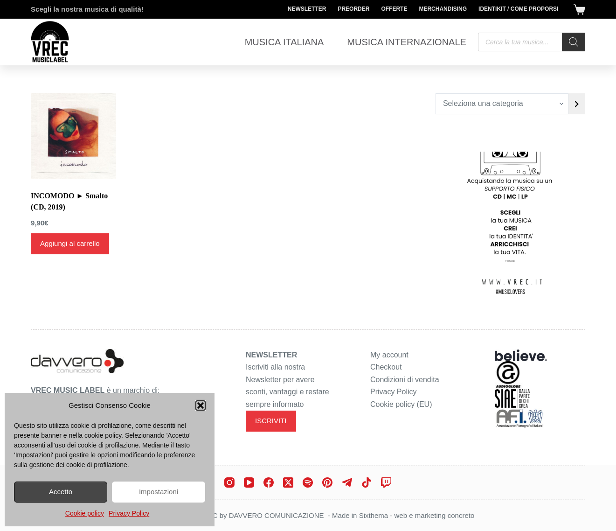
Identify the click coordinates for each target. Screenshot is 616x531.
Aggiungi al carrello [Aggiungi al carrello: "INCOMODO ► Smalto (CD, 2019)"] (70, 243)
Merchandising (443, 9)
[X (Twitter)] (288, 482)
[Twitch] (386, 482)
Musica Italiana (284, 42)
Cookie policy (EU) (401, 404)
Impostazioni (158, 492)
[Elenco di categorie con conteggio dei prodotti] (502, 103)
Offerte (394, 9)
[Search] (573, 42)
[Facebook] (268, 482)
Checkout (386, 367)
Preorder (353, 9)
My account (389, 355)
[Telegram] (347, 482)
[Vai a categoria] (576, 103)
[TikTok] (366, 482)
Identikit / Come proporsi (518, 9)
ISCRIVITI (271, 421)
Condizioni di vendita (404, 380)
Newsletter (307, 9)
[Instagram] (229, 482)
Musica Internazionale (406, 42)
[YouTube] (249, 482)
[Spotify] (308, 482)
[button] (200, 405)
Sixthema (373, 515)
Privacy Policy (129, 513)
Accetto (60, 492)
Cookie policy (84, 513)
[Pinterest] (327, 482)
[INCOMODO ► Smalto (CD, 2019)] (73, 136)
